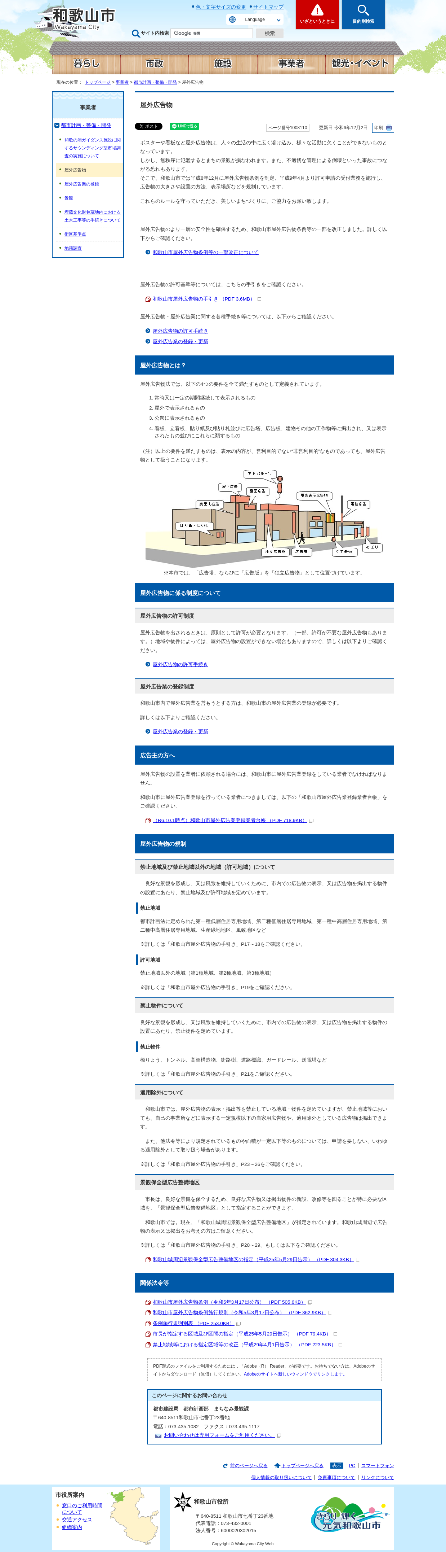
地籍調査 (73, 248)
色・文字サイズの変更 (221, 7)
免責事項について (336, 1477)
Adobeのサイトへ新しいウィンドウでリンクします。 (295, 1374)
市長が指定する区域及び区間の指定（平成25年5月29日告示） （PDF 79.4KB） (245, 1334)
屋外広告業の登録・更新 (180, 341)
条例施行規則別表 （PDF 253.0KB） (197, 1323)
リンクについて (377, 1477)
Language (255, 19)
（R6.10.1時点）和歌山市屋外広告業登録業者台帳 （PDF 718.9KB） (233, 820)
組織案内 (72, 1527)
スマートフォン (377, 1465)
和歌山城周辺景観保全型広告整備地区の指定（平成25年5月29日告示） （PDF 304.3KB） (256, 1259)
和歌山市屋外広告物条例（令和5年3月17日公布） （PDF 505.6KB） (232, 1302)
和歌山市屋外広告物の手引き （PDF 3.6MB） (207, 299)
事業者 (122, 82)
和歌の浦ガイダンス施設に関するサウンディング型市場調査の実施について (92, 147)
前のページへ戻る (249, 1465)
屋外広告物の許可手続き (180, 331)
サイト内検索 (155, 33)
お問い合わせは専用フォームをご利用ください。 (222, 1435)
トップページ (98, 82)
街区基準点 (75, 234)
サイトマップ (268, 7)
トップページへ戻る (302, 1465)
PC (352, 1465)
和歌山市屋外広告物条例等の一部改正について (206, 252)
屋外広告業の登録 (81, 184)
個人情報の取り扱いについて (281, 1477)
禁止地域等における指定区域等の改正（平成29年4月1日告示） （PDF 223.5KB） (247, 1344)
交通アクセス (77, 1519)
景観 (68, 198)
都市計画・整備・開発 (155, 82)
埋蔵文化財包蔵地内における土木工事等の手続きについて (92, 216)
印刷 (378, 127)
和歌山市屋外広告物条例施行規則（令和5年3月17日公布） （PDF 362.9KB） (242, 1312)
